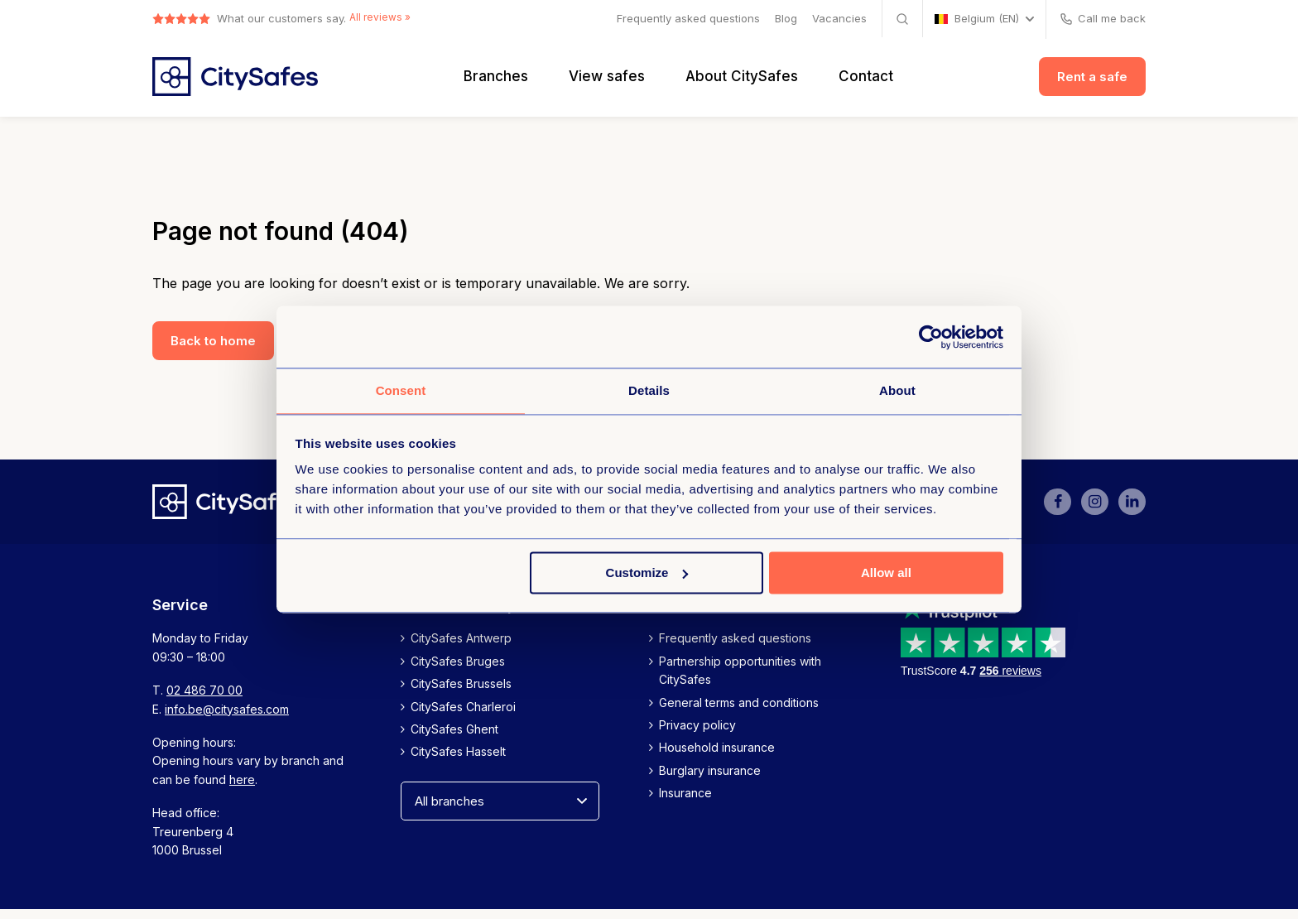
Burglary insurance (710, 779)
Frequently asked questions (688, 18)
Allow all (886, 573)
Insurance (685, 803)
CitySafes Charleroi (463, 716)
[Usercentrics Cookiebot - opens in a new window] (930, 336)
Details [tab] (649, 390)
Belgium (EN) (977, 18)
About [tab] (897, 390)
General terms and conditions (739, 712)
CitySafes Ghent (454, 739)
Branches (496, 81)
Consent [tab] (401, 390)
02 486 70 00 (204, 700)
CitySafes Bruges (458, 670)
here (242, 789)
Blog (786, 18)
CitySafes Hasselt (458, 761)
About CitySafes (741, 81)
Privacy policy (697, 735)
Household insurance (717, 757)
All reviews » (382, 18)
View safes (607, 81)
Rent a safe (1092, 81)
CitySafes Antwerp (461, 648)
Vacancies (839, 18)
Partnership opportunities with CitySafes (740, 679)
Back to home (213, 350)
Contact (866, 81)
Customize (647, 573)
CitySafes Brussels (461, 693)
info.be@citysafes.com (227, 718)
